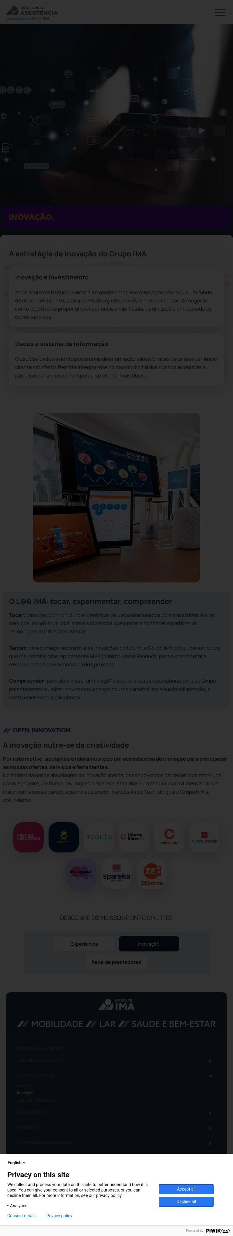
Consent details (22, 1215)
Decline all (186, 1201)
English (17, 1162)
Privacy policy (59, 1215)
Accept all (186, 1189)
